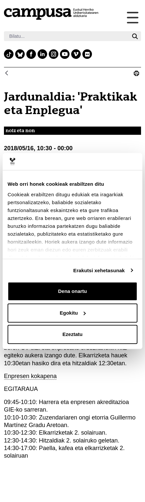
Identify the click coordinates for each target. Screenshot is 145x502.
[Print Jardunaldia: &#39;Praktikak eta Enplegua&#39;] (136, 73)
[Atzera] (6, 73)
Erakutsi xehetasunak (99, 270)
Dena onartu (72, 291)
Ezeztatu (73, 334)
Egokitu (73, 313)
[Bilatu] (66, 36)
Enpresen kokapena (30, 376)
